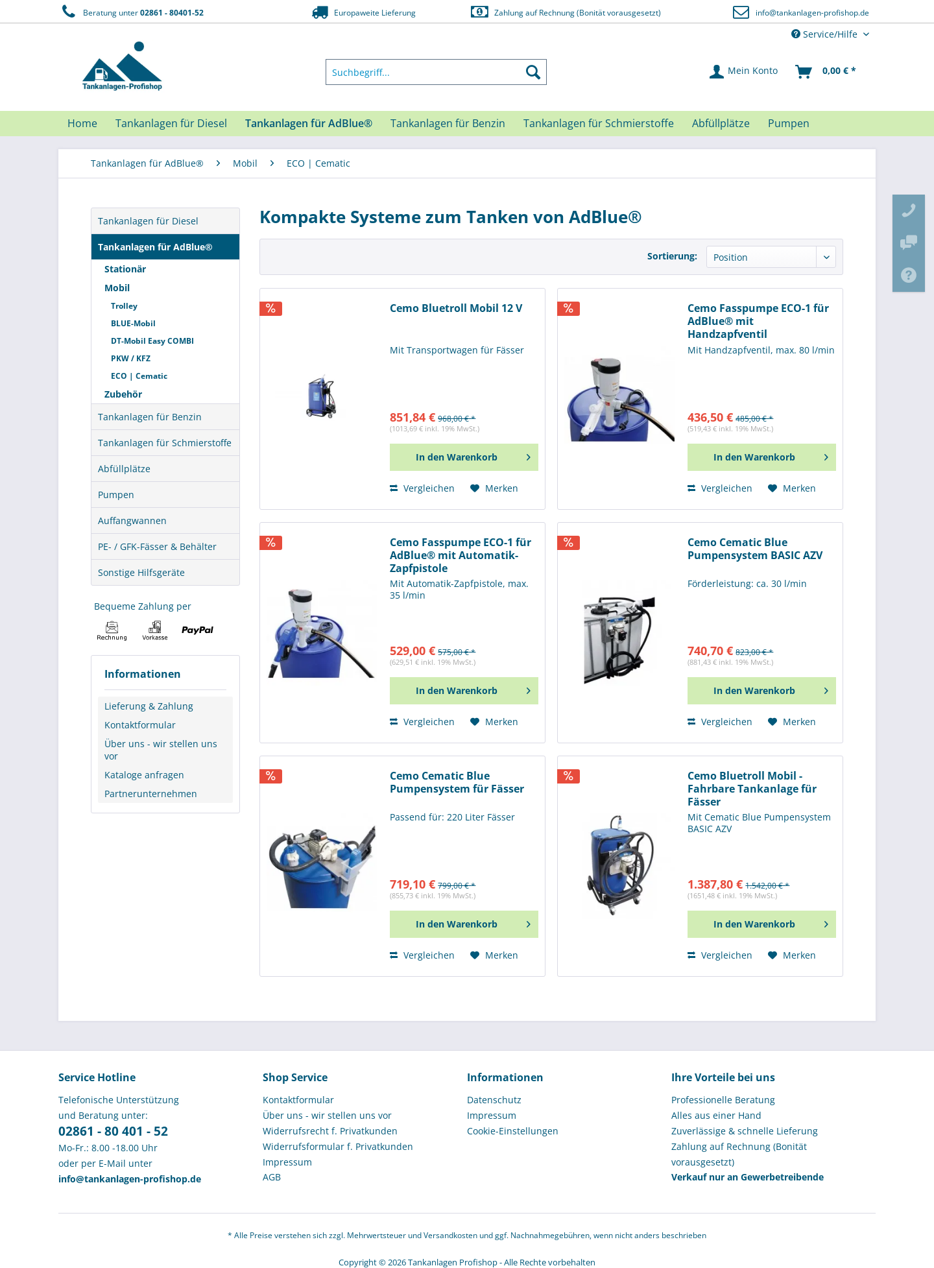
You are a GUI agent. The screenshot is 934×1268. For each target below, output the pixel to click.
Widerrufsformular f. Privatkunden (338, 1146)
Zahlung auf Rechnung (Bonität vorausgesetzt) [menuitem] (739, 1154)
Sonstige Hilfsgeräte (141, 572)
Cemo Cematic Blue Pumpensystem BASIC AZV (755, 549)
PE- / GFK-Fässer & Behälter (157, 546)
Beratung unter (131, 12)
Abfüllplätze (124, 468)
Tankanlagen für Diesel (148, 221)
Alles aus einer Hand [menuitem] (716, 1115)
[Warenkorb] (826, 72)
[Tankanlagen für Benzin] (447, 123)
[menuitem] (436, 72)
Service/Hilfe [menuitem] (825, 34)
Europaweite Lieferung (362, 12)
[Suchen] (533, 72)
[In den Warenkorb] (464, 457)
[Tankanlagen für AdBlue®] (308, 123)
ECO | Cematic (139, 375)
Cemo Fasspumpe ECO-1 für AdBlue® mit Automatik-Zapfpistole (460, 555)
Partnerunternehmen (150, 793)
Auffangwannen (132, 520)
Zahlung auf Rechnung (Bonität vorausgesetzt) (565, 12)
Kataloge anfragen (144, 775)
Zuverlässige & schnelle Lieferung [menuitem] (744, 1131)
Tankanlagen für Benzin (150, 417)
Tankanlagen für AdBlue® (155, 247)
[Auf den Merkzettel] (494, 488)
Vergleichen (422, 488)
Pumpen (116, 494)
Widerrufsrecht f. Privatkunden (330, 1131)
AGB (272, 1177)
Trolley (124, 305)
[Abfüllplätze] (721, 123)
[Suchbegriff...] (436, 72)
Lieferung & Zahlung (148, 706)
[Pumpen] (789, 123)
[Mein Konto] (744, 72)
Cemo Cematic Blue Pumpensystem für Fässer (457, 782)
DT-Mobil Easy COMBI (152, 340)
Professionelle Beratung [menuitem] (723, 1100)
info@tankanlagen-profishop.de (812, 12)
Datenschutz (494, 1100)
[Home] (82, 123)
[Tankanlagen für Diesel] (171, 123)
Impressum (287, 1162)
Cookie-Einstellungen (512, 1131)
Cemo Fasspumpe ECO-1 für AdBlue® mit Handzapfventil (758, 321)
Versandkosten (450, 1235)
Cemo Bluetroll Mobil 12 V (456, 308)
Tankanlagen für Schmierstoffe (165, 443)
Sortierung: (672, 256)
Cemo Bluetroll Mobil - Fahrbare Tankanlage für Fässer (752, 789)
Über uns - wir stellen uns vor (160, 749)
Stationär (125, 269)
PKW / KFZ (130, 358)
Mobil (117, 287)
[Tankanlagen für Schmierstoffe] (598, 123)
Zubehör (123, 394)
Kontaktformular (140, 725)
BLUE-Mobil (133, 323)
